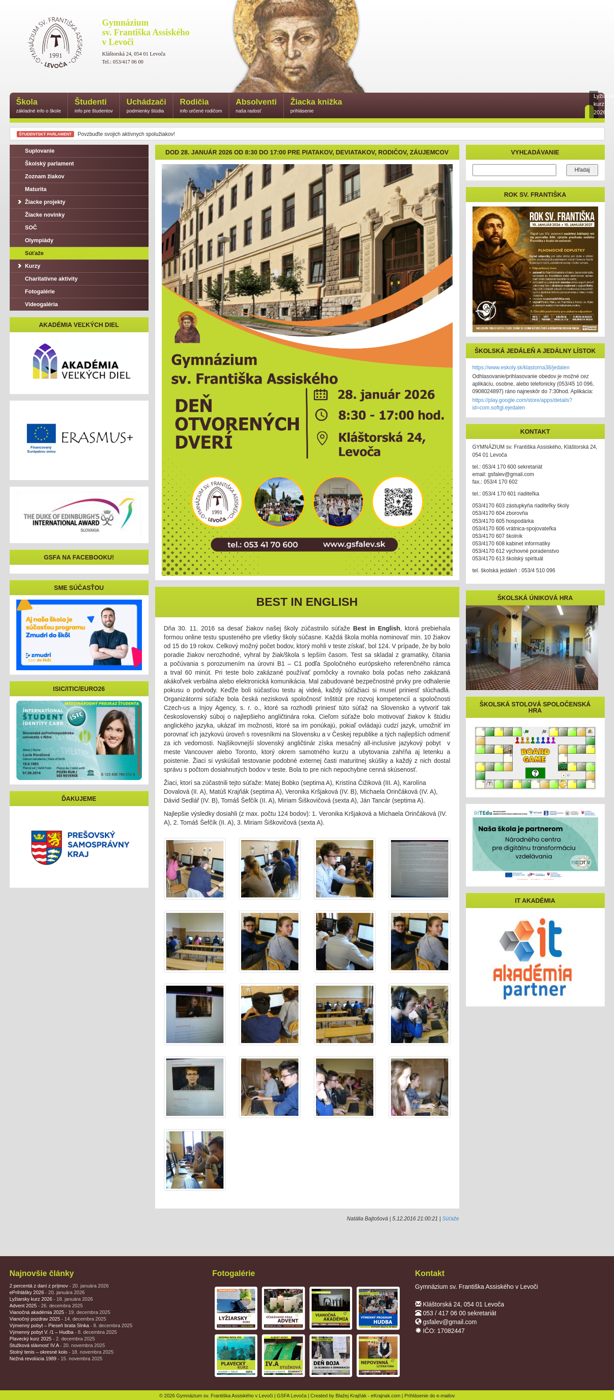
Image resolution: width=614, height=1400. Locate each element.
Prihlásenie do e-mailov (430, 1395)
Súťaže (450, 1219)
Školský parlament (45, 164)
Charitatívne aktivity (47, 279)
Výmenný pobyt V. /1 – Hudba (63, 1332)
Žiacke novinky (40, 215)
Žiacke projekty (41, 202)
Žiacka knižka (316, 106)
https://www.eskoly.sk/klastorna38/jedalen (521, 367)
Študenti (93, 106)
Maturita (31, 189)
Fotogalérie (35, 292)
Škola (38, 106)
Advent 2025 (46, 1305)
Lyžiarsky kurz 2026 (51, 1299)
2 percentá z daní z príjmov (59, 1285)
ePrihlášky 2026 (47, 1292)
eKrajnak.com (385, 1395)
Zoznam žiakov (40, 176)
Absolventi (256, 106)
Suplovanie (35, 151)
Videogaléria (37, 304)
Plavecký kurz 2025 (52, 1338)
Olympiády (34, 240)
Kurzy (28, 266)
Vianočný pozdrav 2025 (58, 1318)
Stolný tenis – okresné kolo (62, 1352)
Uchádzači (146, 106)
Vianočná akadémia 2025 (60, 1312)
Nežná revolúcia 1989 (56, 1358)
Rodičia (201, 106)
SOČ (26, 228)
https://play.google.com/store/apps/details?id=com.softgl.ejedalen (523, 404)
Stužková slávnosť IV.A (57, 1345)
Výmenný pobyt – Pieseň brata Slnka (71, 1325)
